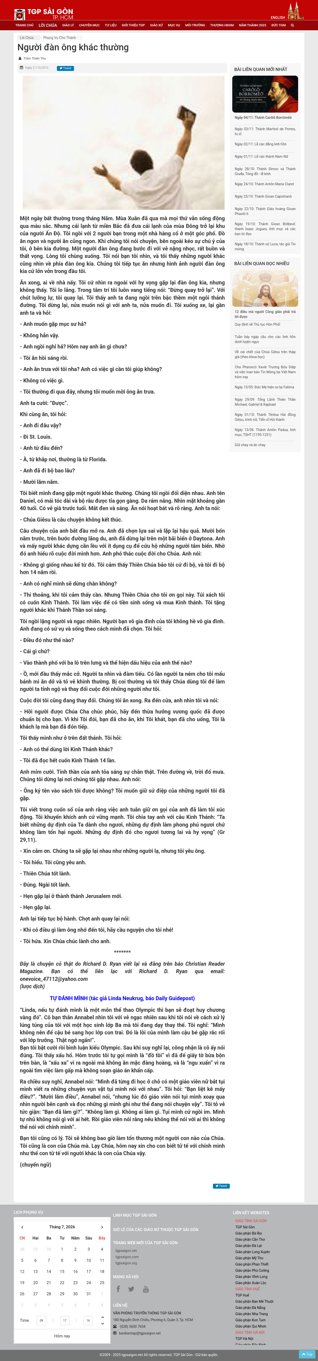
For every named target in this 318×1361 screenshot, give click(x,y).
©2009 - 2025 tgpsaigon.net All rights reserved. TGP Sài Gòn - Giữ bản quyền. (159, 1355)
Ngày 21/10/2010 (36, 67)
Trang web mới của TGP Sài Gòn (145, 1242)
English (278, 18)
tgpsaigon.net (126, 1251)
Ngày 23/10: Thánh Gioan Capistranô (263, 196)
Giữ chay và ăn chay (250, 445)
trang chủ (24, 25)
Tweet (65, 68)
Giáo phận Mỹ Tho (250, 1258)
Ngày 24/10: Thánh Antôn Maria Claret (264, 184)
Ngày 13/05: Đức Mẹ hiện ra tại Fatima (264, 387)
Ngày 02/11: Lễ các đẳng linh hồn (260, 144)
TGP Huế (242, 1295)
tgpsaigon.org (126, 1263)
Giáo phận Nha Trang (252, 1314)
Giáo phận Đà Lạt (249, 1246)
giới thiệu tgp (133, 25)
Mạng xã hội (126, 1276)
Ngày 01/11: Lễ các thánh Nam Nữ (261, 156)
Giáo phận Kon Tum (251, 1320)
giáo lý (68, 25)
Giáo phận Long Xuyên (253, 1252)
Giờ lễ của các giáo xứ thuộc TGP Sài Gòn (155, 1229)
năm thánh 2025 (252, 25)
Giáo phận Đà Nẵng (250, 1308)
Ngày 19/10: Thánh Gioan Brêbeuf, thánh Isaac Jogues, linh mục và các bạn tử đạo (265, 229)
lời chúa (48, 25)
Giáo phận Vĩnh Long (252, 1277)
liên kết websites (251, 1212)
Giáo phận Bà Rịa (249, 1233)
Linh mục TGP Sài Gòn (135, 1215)
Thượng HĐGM (222, 25)
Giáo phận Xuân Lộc (251, 1283)
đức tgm (279, 25)
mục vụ (174, 25)
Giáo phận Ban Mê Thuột (255, 1301)
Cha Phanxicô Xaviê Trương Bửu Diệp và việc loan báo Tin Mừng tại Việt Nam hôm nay (265, 372)
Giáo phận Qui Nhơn (251, 1326)
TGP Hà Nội (244, 1339)
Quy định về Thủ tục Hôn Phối (257, 324)
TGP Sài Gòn (245, 1227)
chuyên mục (89, 25)
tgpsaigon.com (127, 1257)
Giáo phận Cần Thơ (250, 1239)
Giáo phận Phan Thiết (252, 1264)
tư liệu (111, 25)
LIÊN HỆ (120, 1305)
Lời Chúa (27, 38)
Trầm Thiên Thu (34, 58)
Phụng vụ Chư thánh (59, 38)
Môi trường (195, 25)
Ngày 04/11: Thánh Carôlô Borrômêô (263, 118)
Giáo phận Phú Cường (252, 1270)
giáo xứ (156, 25)
